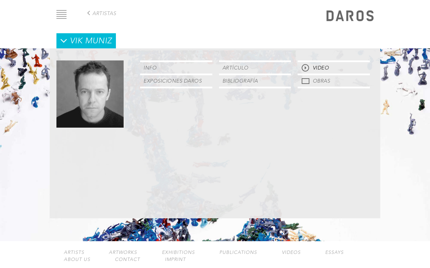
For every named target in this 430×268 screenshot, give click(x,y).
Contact (127, 259)
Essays (334, 252)
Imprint (175, 259)
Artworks (123, 252)
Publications (238, 252)
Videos (291, 252)
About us (77, 259)
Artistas (104, 13)
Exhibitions (178, 252)
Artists (74, 252)
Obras (321, 81)
